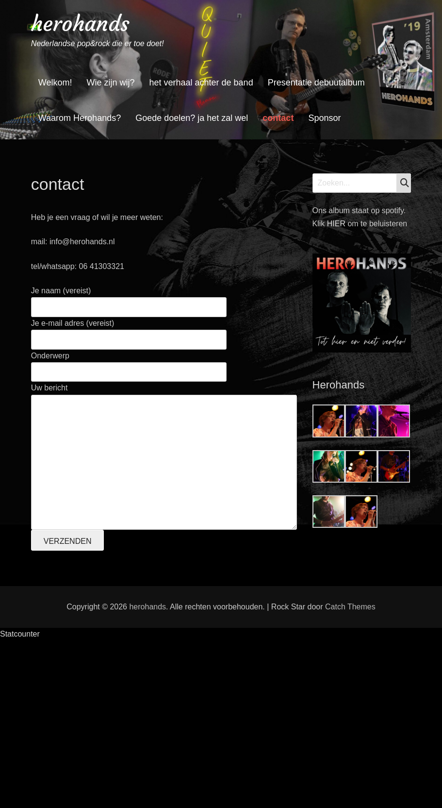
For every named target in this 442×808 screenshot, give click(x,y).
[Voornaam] (111, 631)
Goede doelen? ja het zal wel (191, 118)
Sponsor (324, 118)
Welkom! (55, 82)
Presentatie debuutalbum (316, 82)
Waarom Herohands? (79, 118)
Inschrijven (111, 688)
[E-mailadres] (111, 598)
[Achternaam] (111, 663)
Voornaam (64, 615)
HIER (337, 223)
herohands (80, 23)
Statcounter (20, 801)
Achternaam (67, 648)
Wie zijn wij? (110, 82)
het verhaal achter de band (201, 82)
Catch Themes (350, 774)
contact (278, 118)
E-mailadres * (70, 583)
